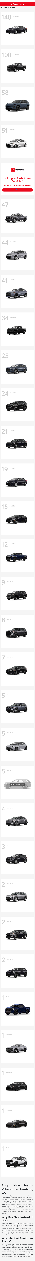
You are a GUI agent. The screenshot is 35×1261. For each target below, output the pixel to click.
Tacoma (12, 1203)
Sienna (28, 1203)
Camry (7, 1203)
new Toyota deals (20, 1196)
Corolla (21, 1203)
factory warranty (28, 1223)
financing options (28, 1246)
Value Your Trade (17, 190)
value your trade (6, 1252)
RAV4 (16, 1203)
